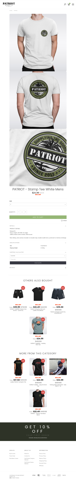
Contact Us (27, 456)
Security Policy (42, 463)
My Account (12, 453)
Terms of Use (42, 453)
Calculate (38, 263)
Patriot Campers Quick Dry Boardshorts (58, 312)
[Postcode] (38, 259)
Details (12, 225)
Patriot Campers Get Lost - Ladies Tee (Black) (38, 309)
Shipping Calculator (17, 252)
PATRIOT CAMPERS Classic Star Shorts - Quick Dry (18, 309)
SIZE (10, 201)
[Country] (38, 255)
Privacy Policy (42, 456)
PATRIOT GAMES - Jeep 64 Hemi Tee (38, 385)
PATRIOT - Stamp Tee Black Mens (38, 414)
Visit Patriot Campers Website (29, 459)
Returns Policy (42, 458)
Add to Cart (38, 217)
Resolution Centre (13, 458)
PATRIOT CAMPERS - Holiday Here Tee (38, 344)
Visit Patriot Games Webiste (29, 463)
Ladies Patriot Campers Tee (18, 382)
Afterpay (41, 465)
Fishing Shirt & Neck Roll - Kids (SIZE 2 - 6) (58, 385)
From (18, 307)
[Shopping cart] (69, 4)
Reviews (12, 267)
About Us (26, 453)
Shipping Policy (43, 460)
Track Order (12, 456)
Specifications (15, 242)
